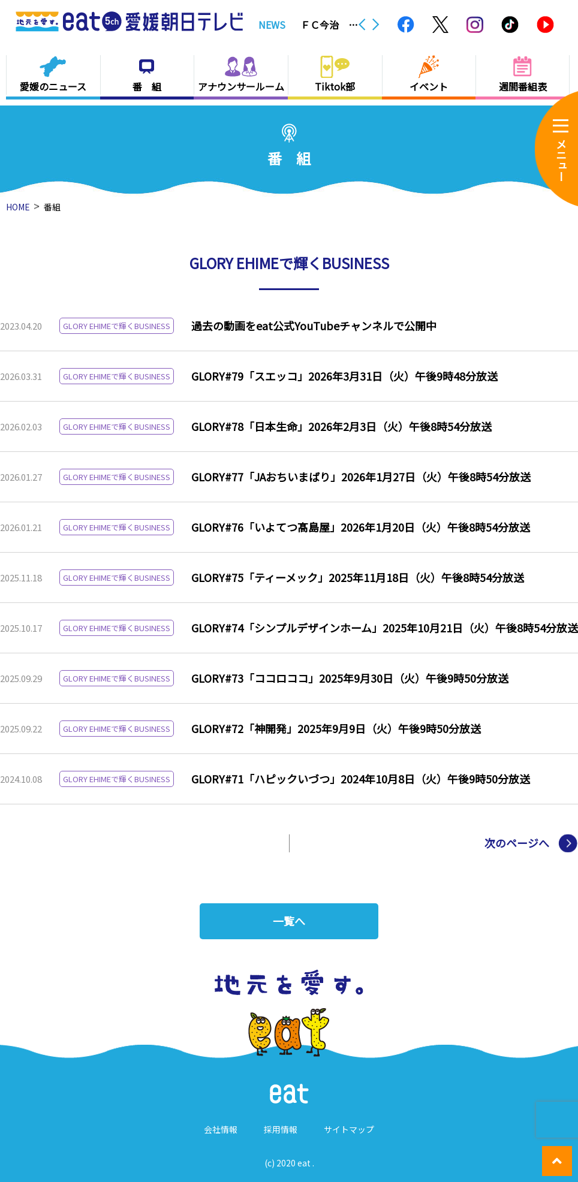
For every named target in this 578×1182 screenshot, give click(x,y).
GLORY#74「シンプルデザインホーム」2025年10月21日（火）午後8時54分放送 (384, 627)
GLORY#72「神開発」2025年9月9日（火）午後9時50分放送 (336, 728)
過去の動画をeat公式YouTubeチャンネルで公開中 (313, 325)
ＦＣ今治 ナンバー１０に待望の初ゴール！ (329, 24)
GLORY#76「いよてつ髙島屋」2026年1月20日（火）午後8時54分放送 (360, 527)
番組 (52, 207)
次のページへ (516, 843)
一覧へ (289, 921)
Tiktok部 (335, 86)
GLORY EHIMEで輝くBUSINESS (116, 325)
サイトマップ (349, 1129)
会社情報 (220, 1129)
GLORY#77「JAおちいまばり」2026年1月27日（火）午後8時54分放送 (361, 476)
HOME (18, 207)
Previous (362, 25)
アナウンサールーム (241, 86)
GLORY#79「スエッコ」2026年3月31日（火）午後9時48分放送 (344, 376)
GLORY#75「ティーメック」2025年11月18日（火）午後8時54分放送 (357, 577)
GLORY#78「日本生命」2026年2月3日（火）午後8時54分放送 (341, 426)
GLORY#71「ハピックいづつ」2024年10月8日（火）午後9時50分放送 (360, 778)
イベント (429, 86)
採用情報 (280, 1129)
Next (376, 25)
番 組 (147, 86)
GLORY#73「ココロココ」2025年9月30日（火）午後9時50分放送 (349, 678)
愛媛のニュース (53, 86)
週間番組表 (523, 86)
